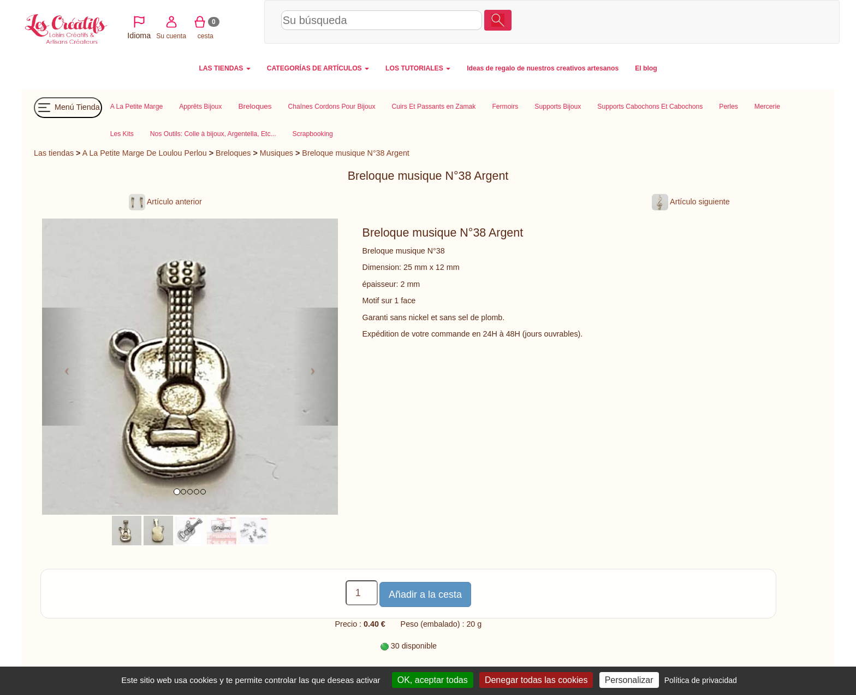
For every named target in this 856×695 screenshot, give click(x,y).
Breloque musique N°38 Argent (355, 153)
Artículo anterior (165, 201)
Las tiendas (54, 153)
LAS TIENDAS (224, 68)
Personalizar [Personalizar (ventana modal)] (629, 680)
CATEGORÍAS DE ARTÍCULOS (318, 68)
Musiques (276, 153)
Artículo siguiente (691, 201)
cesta (748, 21)
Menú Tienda (68, 107)
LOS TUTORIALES (417, 68)
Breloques (233, 153)
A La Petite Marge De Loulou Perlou (144, 153)
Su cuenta (714, 21)
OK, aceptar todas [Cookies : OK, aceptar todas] (432, 680)
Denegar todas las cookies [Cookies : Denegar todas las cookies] (536, 680)
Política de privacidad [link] (700, 680)
